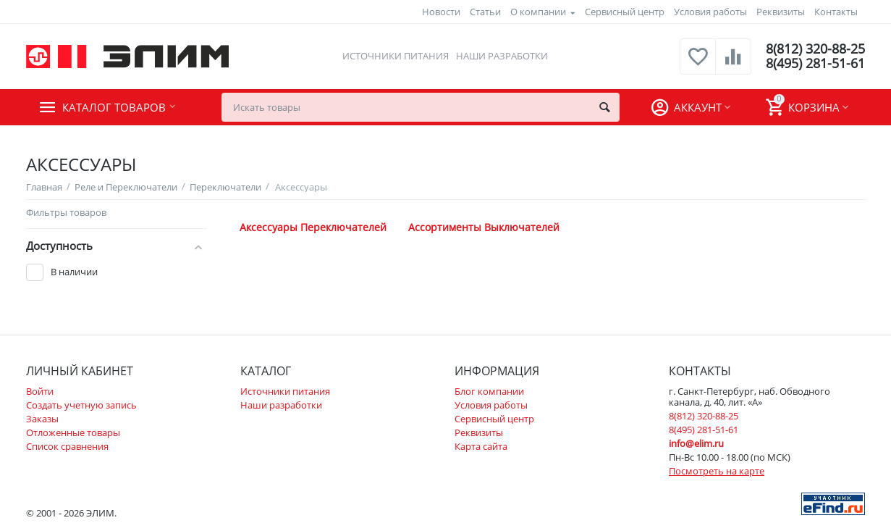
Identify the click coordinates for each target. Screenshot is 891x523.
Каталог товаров (114, 107)
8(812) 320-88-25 (815, 49)
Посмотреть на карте (716, 470)
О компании (538, 11)
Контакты (836, 11)
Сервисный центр (624, 11)
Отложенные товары (73, 432)
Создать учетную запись (81, 404)
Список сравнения (67, 446)
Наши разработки (502, 55)
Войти (40, 391)
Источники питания (395, 55)
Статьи (485, 11)
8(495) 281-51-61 (815, 64)
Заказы (42, 418)
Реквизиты (780, 11)
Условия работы (710, 11)
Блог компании (489, 391)
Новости (441, 11)
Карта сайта (481, 446)
